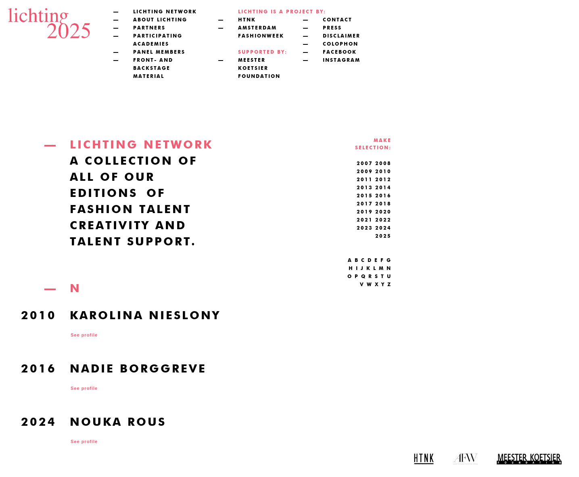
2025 (383, 236)
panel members (159, 52)
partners (149, 28)
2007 (365, 163)
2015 (365, 196)
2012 (383, 180)
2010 (383, 171)
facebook (340, 52)
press (332, 28)
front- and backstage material (153, 68)
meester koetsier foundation (259, 68)
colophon (340, 44)
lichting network (165, 12)
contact (337, 20)
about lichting (160, 20)
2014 (383, 188)
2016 (383, 196)
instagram (341, 60)
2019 (365, 212)
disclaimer (341, 36)
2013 (365, 188)
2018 (383, 204)
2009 (365, 171)
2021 (365, 220)
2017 (365, 204)
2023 (365, 228)
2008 (383, 163)
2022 (383, 220)
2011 (365, 180)
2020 (383, 212)
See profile (84, 335)
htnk (247, 20)
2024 (383, 228)
